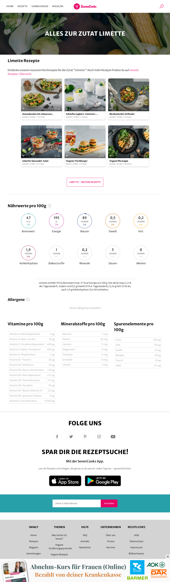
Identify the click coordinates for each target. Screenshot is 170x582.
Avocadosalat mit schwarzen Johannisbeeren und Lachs (37, 114)
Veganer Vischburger (77, 161)
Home (9, 6)
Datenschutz (136, 541)
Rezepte (22, 6)
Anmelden (109, 503)
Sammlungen (39, 6)
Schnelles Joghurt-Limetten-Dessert (81, 114)
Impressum (136, 547)
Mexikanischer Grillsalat (121, 114)
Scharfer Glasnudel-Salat (35, 161)
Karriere (110, 547)
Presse (110, 541)
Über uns (111, 535)
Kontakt (85, 541)
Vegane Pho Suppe (118, 161)
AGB (136, 535)
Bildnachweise (136, 553)
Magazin (57, 6)
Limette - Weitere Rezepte (85, 182)
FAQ (85, 535)
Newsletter (85, 547)
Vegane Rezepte (59, 554)
